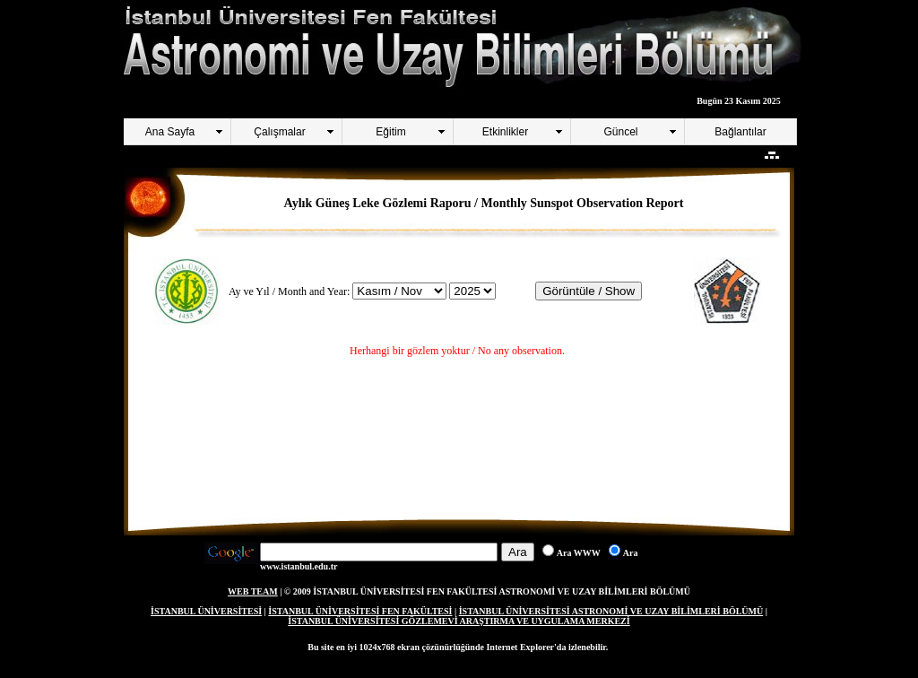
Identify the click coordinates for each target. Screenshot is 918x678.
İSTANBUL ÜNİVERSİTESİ (206, 611)
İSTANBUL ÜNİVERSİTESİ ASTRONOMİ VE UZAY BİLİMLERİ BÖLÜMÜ (611, 611)
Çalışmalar (279, 132)
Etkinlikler (505, 132)
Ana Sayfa (170, 132)
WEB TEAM (253, 591)
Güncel (620, 132)
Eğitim (390, 132)
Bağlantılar (740, 132)
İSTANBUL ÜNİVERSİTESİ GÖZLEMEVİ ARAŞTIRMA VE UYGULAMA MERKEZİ (458, 621)
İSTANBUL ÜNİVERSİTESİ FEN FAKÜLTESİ (360, 611)
